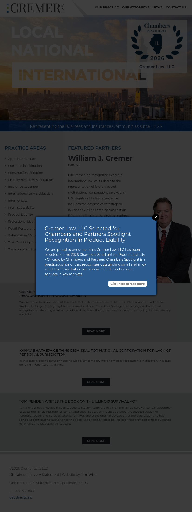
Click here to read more (127, 284)
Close (155, 217)
